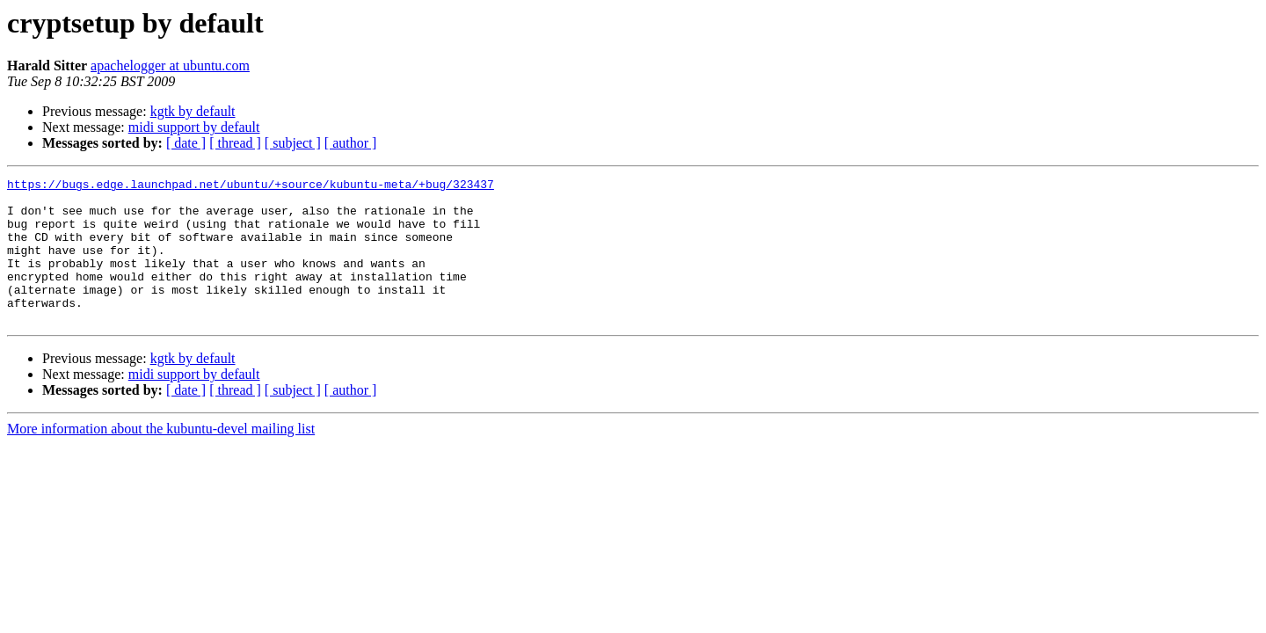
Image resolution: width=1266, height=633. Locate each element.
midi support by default (194, 127)
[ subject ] (293, 142)
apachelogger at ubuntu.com (170, 65)
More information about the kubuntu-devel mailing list (161, 457)
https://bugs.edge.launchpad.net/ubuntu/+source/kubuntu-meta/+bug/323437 (250, 186)
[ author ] (350, 142)
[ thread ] (235, 142)
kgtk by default (193, 111)
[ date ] (186, 142)
